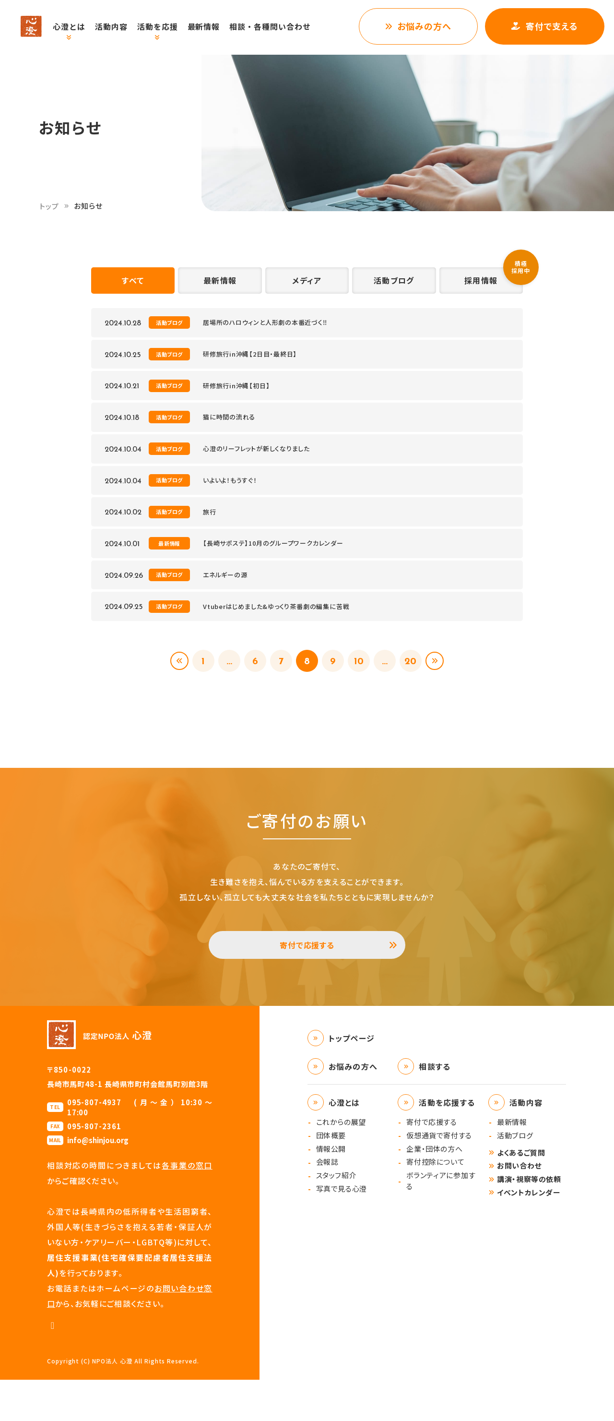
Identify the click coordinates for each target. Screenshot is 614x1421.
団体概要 (331, 1176)
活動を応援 (167, 26)
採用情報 (480, 283)
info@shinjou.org (98, 1181)
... (224, 693)
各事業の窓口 (187, 1206)
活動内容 (121, 26)
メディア (306, 283)
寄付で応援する (307, 982)
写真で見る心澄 (341, 1230)
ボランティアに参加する (440, 1221)
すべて (133, 283)
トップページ (352, 1079)
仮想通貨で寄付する (439, 1176)
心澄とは (79, 26)
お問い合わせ (519, 1207)
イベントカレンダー (528, 1234)
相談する (434, 1107)
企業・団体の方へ (434, 1190)
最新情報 (214, 26)
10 (362, 693)
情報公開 (331, 1190)
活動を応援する (447, 1143)
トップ (49, 206)
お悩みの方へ (424, 26)
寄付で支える (552, 26)
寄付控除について (435, 1203)
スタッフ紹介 (336, 1216)
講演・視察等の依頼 (529, 1220)
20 (418, 693)
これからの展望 (341, 1163)
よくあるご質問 (521, 1194)
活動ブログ (394, 283)
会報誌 (327, 1203)
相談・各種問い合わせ (280, 26)
